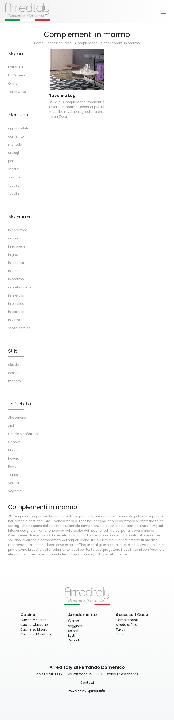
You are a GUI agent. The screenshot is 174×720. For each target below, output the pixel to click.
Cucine (27, 614)
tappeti (14, 185)
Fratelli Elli (15, 67)
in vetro (14, 320)
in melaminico (19, 287)
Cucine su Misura (33, 629)
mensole (15, 144)
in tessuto (16, 312)
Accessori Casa (59, 43)
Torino (13, 474)
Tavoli (120, 629)
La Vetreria (16, 75)
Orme (12, 83)
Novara (13, 458)
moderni (15, 381)
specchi (14, 177)
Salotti (73, 631)
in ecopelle (16, 246)
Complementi (86, 43)
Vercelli (13, 483)
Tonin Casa (17, 91)
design (13, 373)
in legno (14, 271)
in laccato (16, 262)
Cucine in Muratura (35, 634)
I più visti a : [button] (20, 404)
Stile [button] (13, 351)
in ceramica (17, 230)
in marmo (16, 279)
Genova (14, 442)
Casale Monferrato (23, 434)
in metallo (16, 295)
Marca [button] (15, 53)
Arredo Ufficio (126, 624)
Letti (71, 635)
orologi (13, 152)
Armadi (74, 640)
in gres (13, 254)
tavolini (13, 193)
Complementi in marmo (120, 43)
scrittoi (13, 169)
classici (13, 364)
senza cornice (19, 328)
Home (39, 43)
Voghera (15, 491)
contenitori (17, 136)
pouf (12, 161)
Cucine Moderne (33, 620)
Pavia (12, 466)
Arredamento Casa (82, 618)
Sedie (120, 634)
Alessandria (17, 417)
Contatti (87, 682)
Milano (13, 450)
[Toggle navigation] (163, 11)
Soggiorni (75, 626)
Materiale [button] (19, 216)
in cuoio (14, 238)
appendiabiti (18, 128)
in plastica (16, 303)
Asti (11, 425)
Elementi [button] (18, 114)
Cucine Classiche (34, 624)
